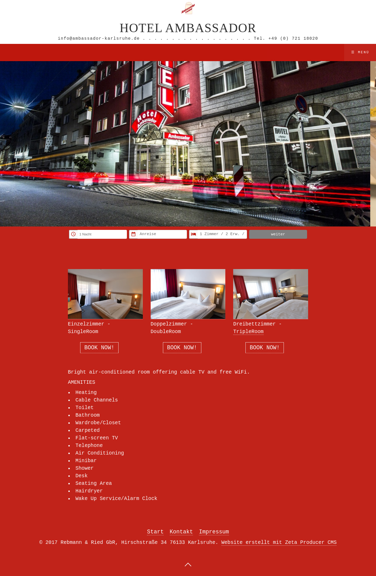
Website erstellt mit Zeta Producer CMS (279, 543)
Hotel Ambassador (188, 27)
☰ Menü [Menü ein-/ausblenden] (360, 52)
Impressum (214, 533)
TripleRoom (248, 331)
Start (155, 533)
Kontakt (181, 533)
